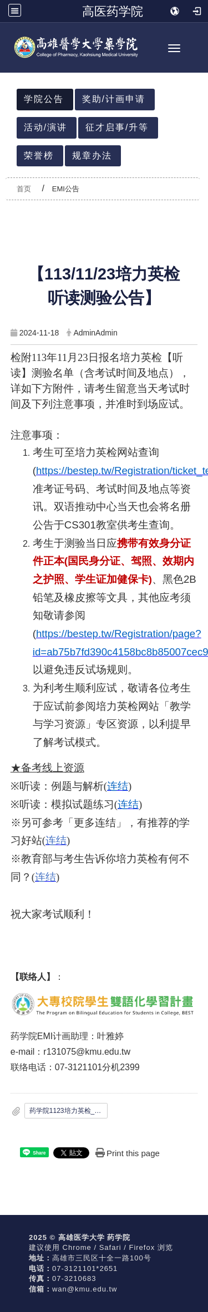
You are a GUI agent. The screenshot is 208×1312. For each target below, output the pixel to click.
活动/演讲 (45, 127)
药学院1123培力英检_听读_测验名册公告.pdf (68, 1111)
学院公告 (44, 99)
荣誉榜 (39, 155)
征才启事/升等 (117, 127)
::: (12, 73)
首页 (24, 189)
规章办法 (92, 155)
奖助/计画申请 (113, 99)
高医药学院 (112, 11)
